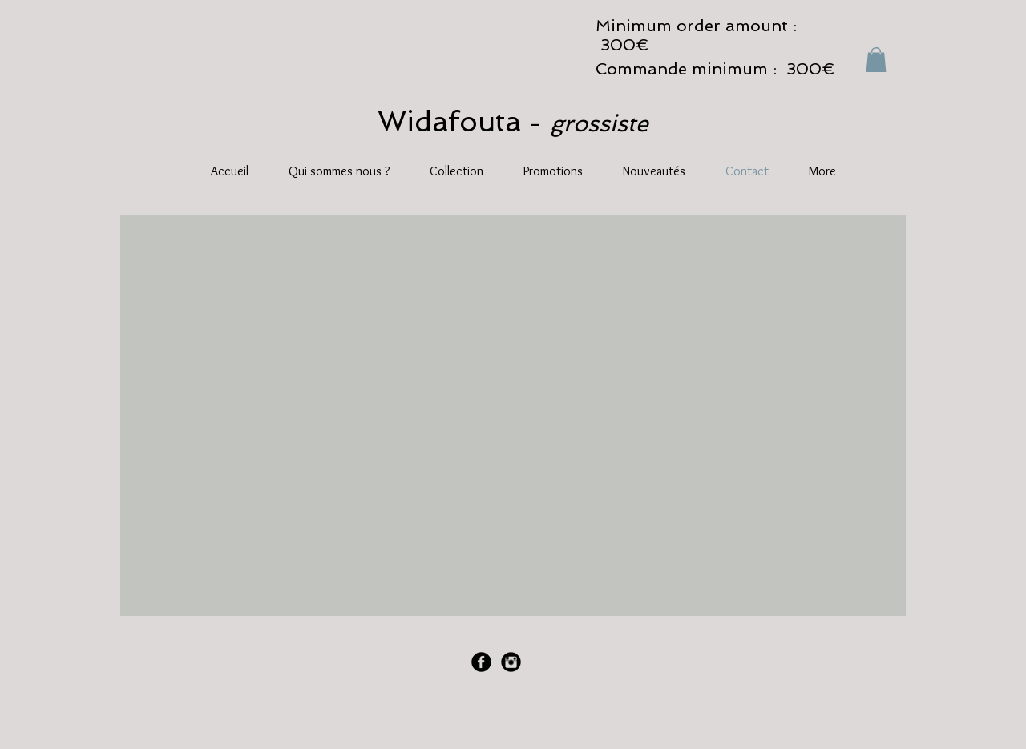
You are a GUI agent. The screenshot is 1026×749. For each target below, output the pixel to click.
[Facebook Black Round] (481, 662)
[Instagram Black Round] (511, 662)
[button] (876, 59)
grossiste (599, 123)
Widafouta (453, 121)
